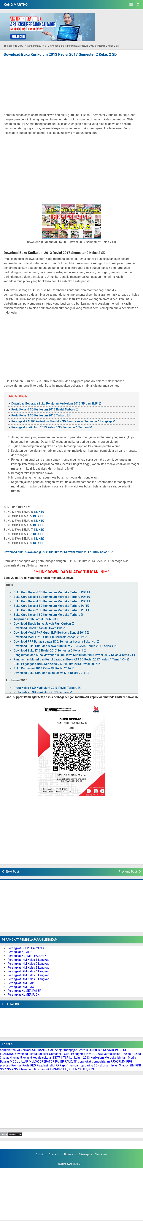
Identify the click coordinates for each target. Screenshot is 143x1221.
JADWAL (98, 1054)
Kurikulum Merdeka (103, 1057)
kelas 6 (27, 1057)
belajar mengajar (66, 1050)
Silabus (124, 1065)
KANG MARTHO (16, 5)
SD (96, 1065)
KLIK (37, 512)
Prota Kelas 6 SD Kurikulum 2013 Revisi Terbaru (43, 409)
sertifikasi (111, 1065)
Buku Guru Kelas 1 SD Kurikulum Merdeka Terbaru (47, 614)
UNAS (77, 1069)
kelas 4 (7, 1057)
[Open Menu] (131, 4)
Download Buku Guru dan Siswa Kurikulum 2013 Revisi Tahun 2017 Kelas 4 (63, 646)
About (39, 1154)
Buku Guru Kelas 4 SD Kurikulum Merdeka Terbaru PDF (50, 601)
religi (52, 1065)
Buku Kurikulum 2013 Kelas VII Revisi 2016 (42, 668)
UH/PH (68, 1069)
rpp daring (86, 1065)
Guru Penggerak (74, 1054)
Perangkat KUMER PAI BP (24, 990)
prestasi (5, 1065)
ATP (34, 1050)
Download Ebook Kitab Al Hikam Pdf (38, 628)
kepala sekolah (43, 1057)
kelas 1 (118, 1054)
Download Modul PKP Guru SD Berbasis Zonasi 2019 (49, 637)
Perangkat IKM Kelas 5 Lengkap (28, 975)
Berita (81, 1050)
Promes (16, 1065)
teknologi (27, 1069)
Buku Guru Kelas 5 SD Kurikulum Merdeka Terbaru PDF (50, 597)
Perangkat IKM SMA (20, 987)
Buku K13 (99, 1050)
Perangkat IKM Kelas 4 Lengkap (28, 971)
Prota (25, 1065)
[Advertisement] (71, 85)
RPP (58, 1065)
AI (18, 1050)
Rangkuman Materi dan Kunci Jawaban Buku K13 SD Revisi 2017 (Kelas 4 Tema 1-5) (70, 659)
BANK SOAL (46, 1050)
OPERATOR (46, 1061)
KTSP (65, 1057)
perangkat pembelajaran (94, 1061)
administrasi (8, 1050)
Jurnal (108, 1054)
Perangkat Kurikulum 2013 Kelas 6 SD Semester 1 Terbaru (50, 427)
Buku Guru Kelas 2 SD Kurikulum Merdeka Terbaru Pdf (49, 610)
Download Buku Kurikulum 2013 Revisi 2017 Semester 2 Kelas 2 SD (60, 54)
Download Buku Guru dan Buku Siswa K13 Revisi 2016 (49, 673)
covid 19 (112, 1050)
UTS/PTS (88, 1069)
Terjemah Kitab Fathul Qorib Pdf (35, 619)
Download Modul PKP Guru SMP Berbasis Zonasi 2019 (50, 632)
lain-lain (122, 1057)
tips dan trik (42, 1069)
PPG (129, 1061)
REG (33, 1065)
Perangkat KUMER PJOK (23, 994)
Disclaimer (101, 1154)
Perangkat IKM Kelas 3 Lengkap (28, 967)
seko (101, 1065)
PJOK (114, 1061)
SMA (3, 1069)
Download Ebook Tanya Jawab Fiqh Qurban (42, 623)
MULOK (34, 1061)
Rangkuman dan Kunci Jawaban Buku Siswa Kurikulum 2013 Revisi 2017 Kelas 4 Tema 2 (72, 655)
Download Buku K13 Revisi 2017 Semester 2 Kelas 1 (48, 650)
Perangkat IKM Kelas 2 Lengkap (28, 963)
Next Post (12, 871)
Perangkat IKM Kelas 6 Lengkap (28, 979)
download (21, 1054)
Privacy (68, 1154)
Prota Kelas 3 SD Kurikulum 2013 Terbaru (38, 415)
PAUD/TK (71, 1061)
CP (121, 1050)
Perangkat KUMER (19, 952)
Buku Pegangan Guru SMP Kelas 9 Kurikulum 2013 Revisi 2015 (55, 664)
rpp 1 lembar (70, 1065)
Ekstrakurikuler (38, 1054)
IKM (88, 1054)
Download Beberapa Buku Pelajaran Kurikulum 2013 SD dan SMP (54, 403)
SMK (10, 1069)
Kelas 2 (128, 1054)
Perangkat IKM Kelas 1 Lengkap (28, 960)
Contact (53, 1154)
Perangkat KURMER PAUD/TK (27, 956)
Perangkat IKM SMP (20, 983)
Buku (89, 1050)
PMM (121, 1061)
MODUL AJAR (19, 1061)
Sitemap (84, 1154)
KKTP (57, 1057)
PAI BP (59, 1061)
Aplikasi (26, 1050)
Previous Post (128, 871)
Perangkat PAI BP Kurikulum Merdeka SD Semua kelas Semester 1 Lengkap (61, 421)
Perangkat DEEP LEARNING (25, 948)
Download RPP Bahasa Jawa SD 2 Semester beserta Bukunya (55, 641)
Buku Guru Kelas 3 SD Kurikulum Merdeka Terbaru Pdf (49, 606)
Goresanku (56, 1054)
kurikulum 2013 (79, 1057)
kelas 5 (17, 1057)
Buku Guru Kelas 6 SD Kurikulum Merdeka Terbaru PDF (50, 592)
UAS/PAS (56, 1069)
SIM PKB (135, 1065)
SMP (17, 1069)
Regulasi (42, 1065)
